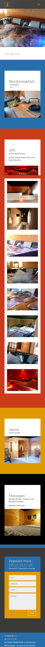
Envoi (32, 613)
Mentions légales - (11, 646)
